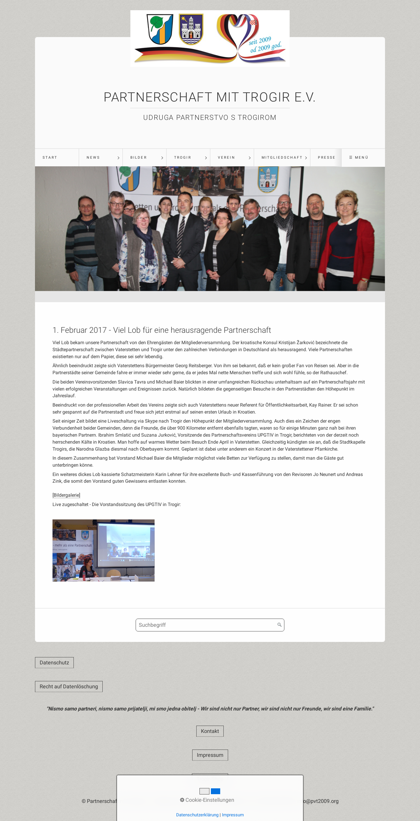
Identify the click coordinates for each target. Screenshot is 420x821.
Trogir (182, 157)
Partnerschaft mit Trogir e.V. (210, 97)
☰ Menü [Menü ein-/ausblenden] (358, 157)
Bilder (138, 157)
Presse (327, 157)
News (93, 157)
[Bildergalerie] (66, 495)
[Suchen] (279, 625)
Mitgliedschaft (282, 157)
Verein (226, 157)
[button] (54, 663)
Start (50, 157)
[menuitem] (57, 158)
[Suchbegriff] (210, 625)
